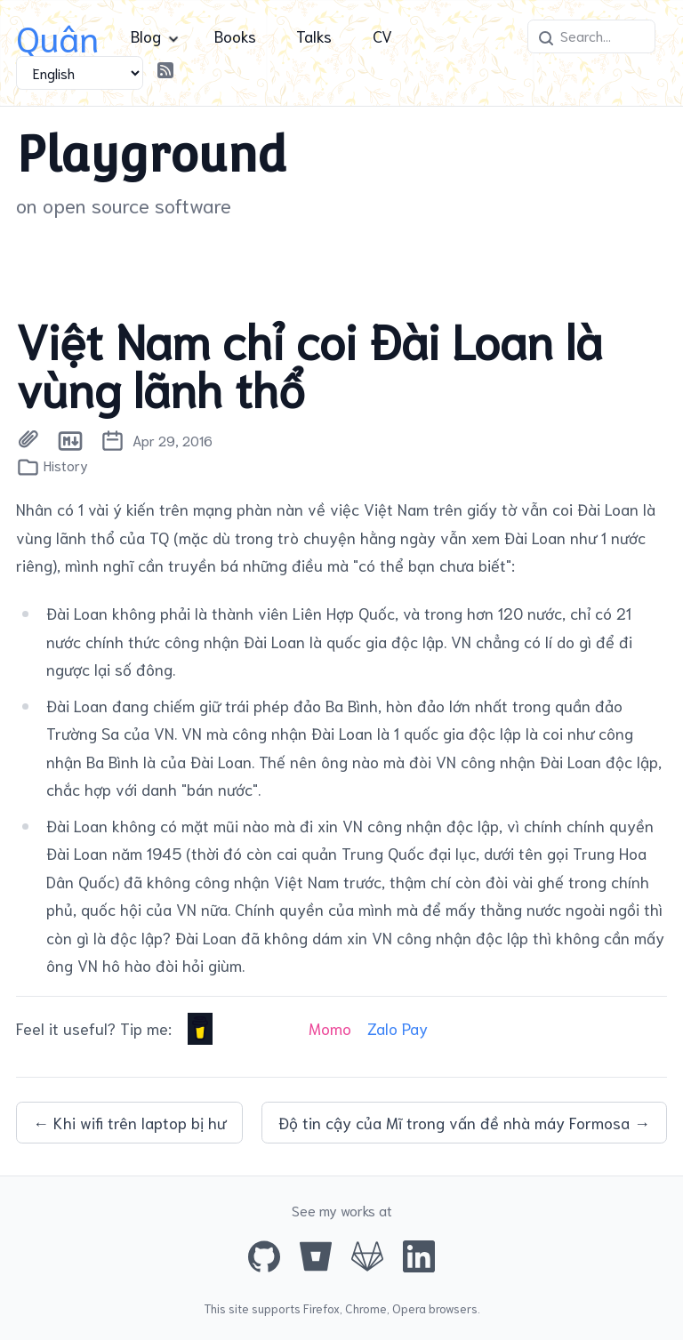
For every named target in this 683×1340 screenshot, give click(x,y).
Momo (330, 1028)
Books (235, 35)
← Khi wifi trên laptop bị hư (129, 1122)
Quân (57, 36)
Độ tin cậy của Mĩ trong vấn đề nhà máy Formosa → (464, 1122)
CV (382, 35)
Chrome (366, 1308)
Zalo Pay (397, 1028)
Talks (314, 35)
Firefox (321, 1308)
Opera (409, 1308)
